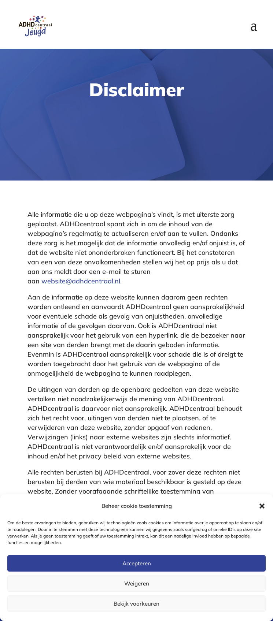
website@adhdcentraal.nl (80, 281)
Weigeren (136, 583)
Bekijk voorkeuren (136, 603)
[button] (262, 506)
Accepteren (136, 563)
